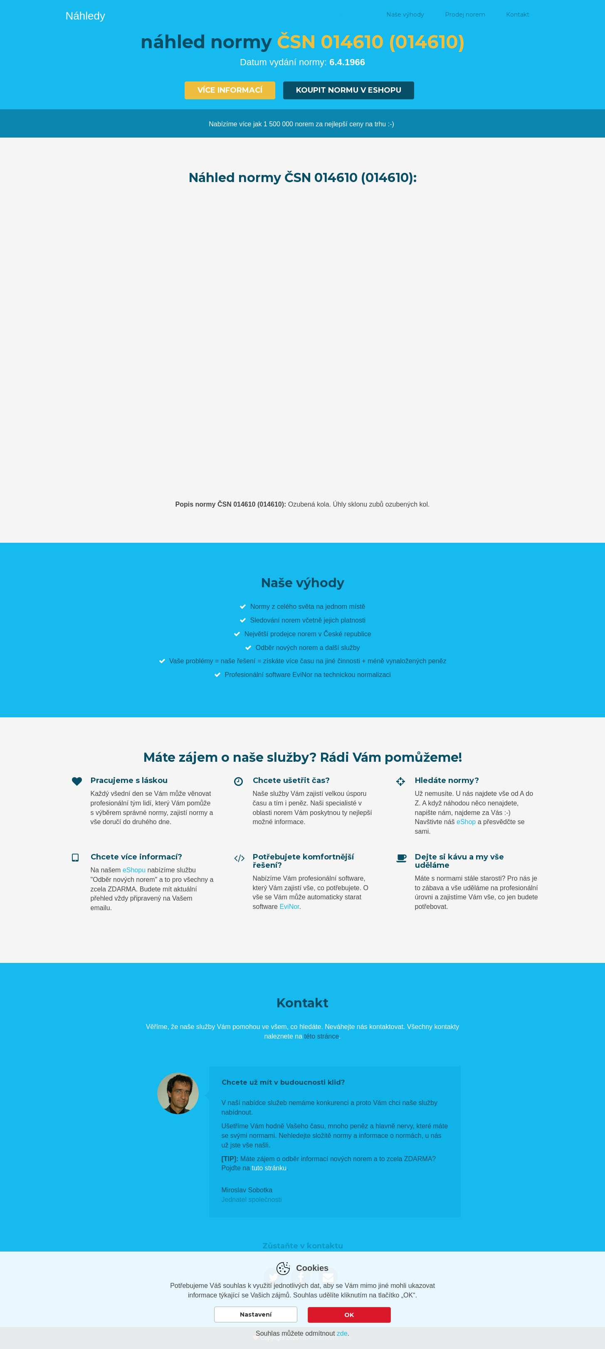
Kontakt (517, 14)
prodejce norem (293, 633)
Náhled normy (344, 14)
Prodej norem (465, 14)
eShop (466, 821)
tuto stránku (269, 1168)
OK (349, 1315)
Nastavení (256, 1315)
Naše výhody (405, 14)
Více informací (230, 90)
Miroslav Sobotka (247, 1190)
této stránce (321, 1036)
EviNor (289, 906)
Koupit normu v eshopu (348, 90)
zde (342, 1333)
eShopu (134, 870)
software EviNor (288, 674)
